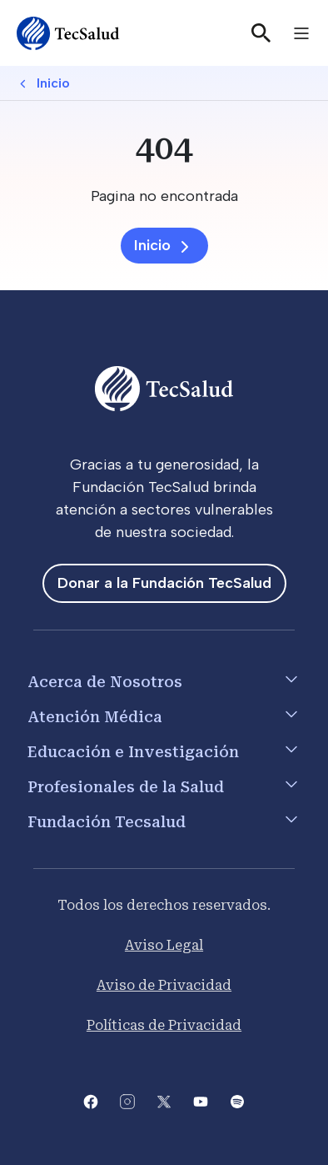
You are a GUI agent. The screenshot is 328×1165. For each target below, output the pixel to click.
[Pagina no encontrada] (164, 196)
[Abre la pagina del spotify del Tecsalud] (237, 1100)
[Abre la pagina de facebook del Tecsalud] (90, 1100)
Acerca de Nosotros (104, 681)
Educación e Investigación (133, 752)
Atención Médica (94, 717)
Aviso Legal (164, 945)
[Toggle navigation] (301, 33)
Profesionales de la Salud (125, 787)
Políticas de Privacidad (164, 1025)
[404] (164, 148)
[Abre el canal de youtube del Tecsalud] (200, 1100)
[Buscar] (261, 33)
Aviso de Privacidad (164, 985)
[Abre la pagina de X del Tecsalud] (164, 1100)
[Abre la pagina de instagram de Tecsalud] (127, 1100)
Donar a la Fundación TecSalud (164, 583)
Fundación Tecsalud (106, 822)
